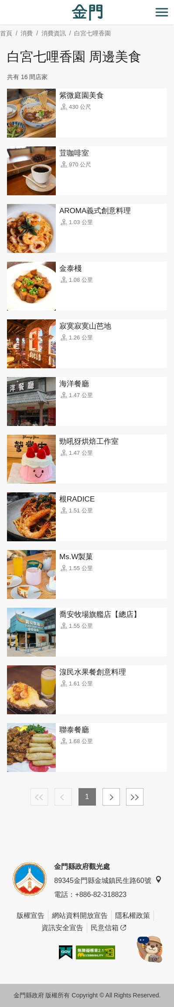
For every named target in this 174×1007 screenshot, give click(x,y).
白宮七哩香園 (92, 33)
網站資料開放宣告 (80, 915)
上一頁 (63, 797)
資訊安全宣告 (62, 927)
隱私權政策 (132, 915)
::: (3, 5)
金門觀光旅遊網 (87, 12)
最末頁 (134, 797)
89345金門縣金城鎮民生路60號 (107, 880)
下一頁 (111, 797)
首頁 (6, 33)
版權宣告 (30, 915)
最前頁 (39, 797)
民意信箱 (108, 928)
